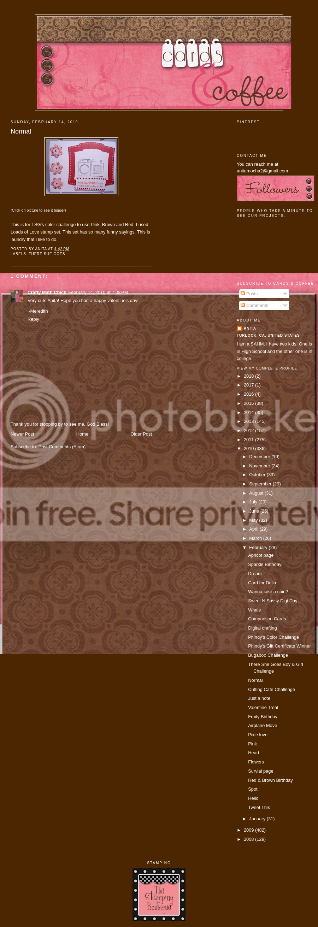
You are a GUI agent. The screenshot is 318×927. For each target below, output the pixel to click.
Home (82, 434)
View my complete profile (267, 368)
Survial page (260, 771)
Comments (254, 305)
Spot (252, 789)
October (257, 474)
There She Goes (47, 254)
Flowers (256, 761)
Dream (255, 573)
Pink (252, 743)
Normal (21, 131)
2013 (249, 421)
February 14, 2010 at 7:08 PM (98, 292)
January (257, 818)
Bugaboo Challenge (268, 655)
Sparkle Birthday (264, 564)
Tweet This (259, 807)
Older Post (141, 434)
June (254, 511)
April (254, 529)
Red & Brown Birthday (270, 780)
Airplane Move (262, 725)
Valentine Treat (263, 707)
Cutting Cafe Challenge (271, 689)
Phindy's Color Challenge (273, 637)
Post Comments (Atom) (62, 446)
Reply (33, 319)
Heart (253, 752)
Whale (254, 610)
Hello (253, 798)
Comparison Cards (267, 618)
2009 (249, 830)
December (260, 456)
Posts (249, 293)
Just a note (259, 698)
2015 (249, 403)
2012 (249, 430)
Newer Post (22, 434)
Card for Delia (262, 582)
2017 (249, 385)
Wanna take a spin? (268, 591)
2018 (249, 376)
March (256, 538)
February (259, 547)
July (253, 501)
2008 (249, 839)
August (257, 493)
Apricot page (260, 555)
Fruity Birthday (262, 716)
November (260, 465)
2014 (249, 412)
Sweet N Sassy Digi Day (272, 600)
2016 (249, 394)
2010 (249, 448)
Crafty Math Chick (47, 292)
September (260, 483)
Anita (250, 328)
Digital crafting (262, 628)
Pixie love (257, 734)
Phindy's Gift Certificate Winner (279, 646)
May (254, 520)
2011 (249, 439)
